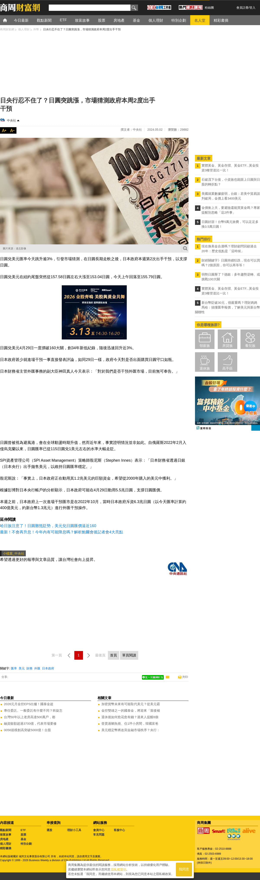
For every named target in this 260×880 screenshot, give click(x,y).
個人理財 (5, 843)
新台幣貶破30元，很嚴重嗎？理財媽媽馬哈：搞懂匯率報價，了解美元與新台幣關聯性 (227, 307)
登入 (252, 7)
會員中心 (98, 830)
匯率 (14, 668)
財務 (29, 668)
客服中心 (119, 830)
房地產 (4, 839)
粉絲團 (209, 7)
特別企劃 (26, 843)
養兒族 (250, 345)
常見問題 (98, 834)
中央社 (11, 120)
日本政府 (48, 668)
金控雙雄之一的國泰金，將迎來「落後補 (130, 710)
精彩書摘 (5, 848)
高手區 (227, 368)
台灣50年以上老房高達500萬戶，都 (29, 717)
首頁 (9, 20)
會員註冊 (242, 7)
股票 (23, 834)
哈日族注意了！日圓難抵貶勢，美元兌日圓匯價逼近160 (48, 526)
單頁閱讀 (129, 655)
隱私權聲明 (118, 869)
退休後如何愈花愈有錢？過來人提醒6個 (129, 717)
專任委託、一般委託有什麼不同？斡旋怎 (33, 710)
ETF (23, 830)
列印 (185, 677)
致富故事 (5, 834)
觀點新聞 (5, 830)
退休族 (205, 368)
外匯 (37, 668)
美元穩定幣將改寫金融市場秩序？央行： (130, 730)
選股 (49, 830)
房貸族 (227, 345)
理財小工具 (74, 830)
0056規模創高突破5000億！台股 (27, 730)
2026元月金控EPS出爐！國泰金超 (28, 704)
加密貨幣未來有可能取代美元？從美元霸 (130, 704)
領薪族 (205, 345)
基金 (23, 839)
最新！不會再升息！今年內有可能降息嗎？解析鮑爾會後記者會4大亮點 (61, 532)
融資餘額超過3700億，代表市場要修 (30, 723)
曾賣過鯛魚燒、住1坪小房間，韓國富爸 (129, 723)
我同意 (184, 869)
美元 (22, 668)
